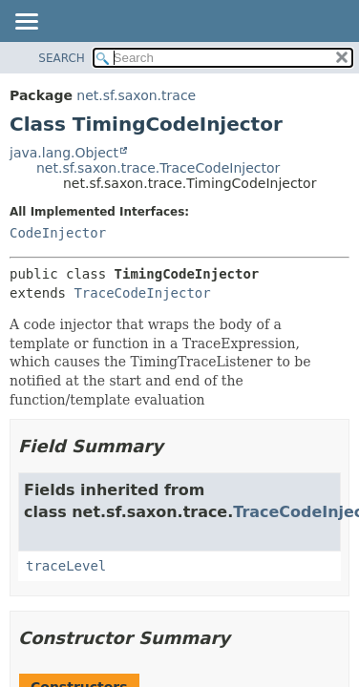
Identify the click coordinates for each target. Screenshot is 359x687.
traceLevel (66, 565)
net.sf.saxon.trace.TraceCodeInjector (158, 168)
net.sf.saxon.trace (136, 95)
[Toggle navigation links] (26, 23)
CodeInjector (58, 232)
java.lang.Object (64, 152)
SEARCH (61, 58)
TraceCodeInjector (142, 293)
